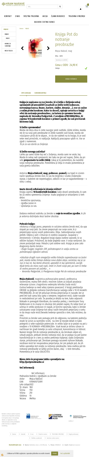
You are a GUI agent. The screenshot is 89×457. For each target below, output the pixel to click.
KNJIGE (7, 34)
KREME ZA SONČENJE (8, 45)
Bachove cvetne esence (44, 22)
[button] (49, 48)
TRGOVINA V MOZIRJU (76, 16)
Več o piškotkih (65, 453)
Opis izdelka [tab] (26, 93)
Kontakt (8, 16)
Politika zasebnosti (36, 438)
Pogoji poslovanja (73, 434)
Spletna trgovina (31, 16)
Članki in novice (58, 16)
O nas (17, 16)
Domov (21, 28)
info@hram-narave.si (74, 445)
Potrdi (55, 453)
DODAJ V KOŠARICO (71, 79)
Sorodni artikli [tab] (40, 93)
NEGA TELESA (9, 51)
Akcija (45, 16)
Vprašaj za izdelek (61, 60)
